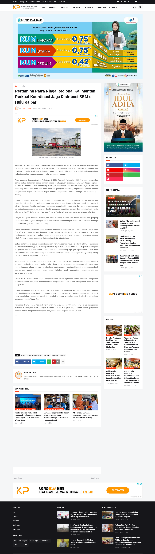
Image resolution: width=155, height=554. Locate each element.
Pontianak (45, 541)
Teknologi (16, 529)
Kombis (64, 7)
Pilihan (76, 7)
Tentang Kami (23, 2)
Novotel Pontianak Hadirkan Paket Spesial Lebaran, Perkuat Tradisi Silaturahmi (113, 342)
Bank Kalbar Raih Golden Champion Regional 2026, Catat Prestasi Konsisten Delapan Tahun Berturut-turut (129, 260)
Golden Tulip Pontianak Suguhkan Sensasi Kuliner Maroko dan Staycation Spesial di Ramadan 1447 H (131, 377)
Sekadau (55, 355)
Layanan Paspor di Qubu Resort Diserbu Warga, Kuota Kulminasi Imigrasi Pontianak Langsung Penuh (56, 416)
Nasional (89, 7)
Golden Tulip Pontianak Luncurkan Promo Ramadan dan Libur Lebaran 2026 (113, 375)
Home (15, 2)
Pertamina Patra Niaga (34, 355)
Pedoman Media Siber (49, 2)
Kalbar (52, 7)
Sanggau (47, 355)
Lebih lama (95, 478)
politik (25, 545)
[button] (134, 7)
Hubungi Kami (35, 2)
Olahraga (101, 7)
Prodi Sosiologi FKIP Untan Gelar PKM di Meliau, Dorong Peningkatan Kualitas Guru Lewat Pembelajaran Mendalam (130, 242)
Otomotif (113, 7)
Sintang (62, 355)
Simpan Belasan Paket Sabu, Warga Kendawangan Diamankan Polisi (83, 542)
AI (15, 541)
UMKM (16, 545)
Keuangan (23, 541)
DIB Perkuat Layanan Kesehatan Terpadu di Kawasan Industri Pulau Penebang (85, 415)
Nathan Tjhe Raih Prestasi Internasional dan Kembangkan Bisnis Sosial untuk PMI (130, 224)
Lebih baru (18, 478)
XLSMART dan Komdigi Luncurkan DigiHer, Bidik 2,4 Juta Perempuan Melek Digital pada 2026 (83, 514)
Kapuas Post (30, 372)
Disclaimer (61, 2)
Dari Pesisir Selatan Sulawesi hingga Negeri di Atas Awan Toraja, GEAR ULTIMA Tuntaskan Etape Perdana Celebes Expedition (83, 528)
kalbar (25, 86)
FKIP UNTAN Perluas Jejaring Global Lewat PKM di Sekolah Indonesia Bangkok (126, 514)
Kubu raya (34, 541)
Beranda (18, 86)
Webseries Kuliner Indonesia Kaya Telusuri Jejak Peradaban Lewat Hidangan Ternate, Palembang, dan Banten (131, 345)
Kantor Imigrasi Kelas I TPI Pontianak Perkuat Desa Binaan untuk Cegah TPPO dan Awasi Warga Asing (28, 416)
